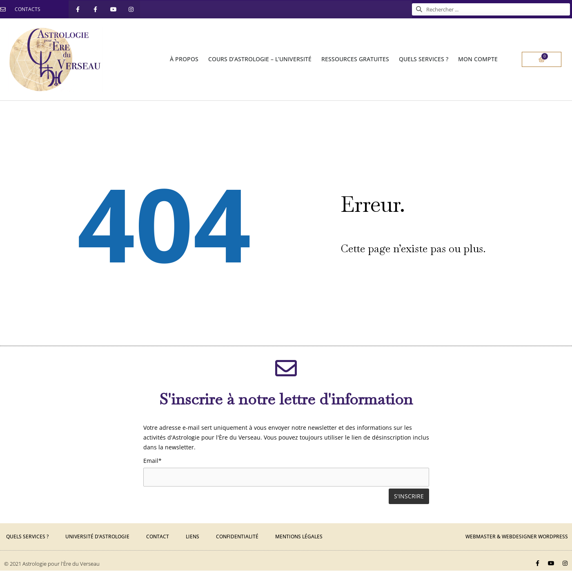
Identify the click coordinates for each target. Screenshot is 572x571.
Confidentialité (237, 536)
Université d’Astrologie (97, 536)
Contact (157, 536)
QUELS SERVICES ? (423, 59)
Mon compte (478, 59)
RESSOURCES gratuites (355, 59)
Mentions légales (299, 536)
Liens (192, 536)
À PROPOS (184, 59)
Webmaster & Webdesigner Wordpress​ (516, 536)
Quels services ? (27, 536)
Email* (152, 460)
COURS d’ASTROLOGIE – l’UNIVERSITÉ (260, 59)
